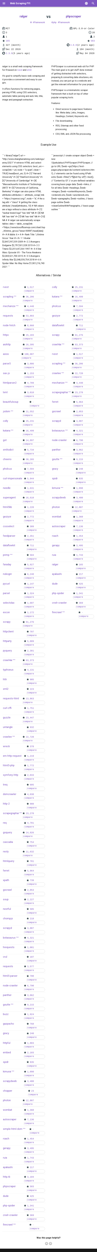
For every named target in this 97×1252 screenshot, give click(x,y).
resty (6, 851)
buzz (6, 1014)
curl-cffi (7, 707)
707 (32, 631)
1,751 (30, 708)
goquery (7, 832)
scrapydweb (10, 1081)
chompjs (8, 918)
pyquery (7, 650)
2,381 (30, 650)
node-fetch (9, 325)
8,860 (30, 325)
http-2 (6, 803)
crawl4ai (7, 660)
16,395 (30, 344)
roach (6, 1138)
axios (6, 353)
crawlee (7, 736)
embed (7, 1052)
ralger (23, 16)
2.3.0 (9, 53)
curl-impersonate (12, 478)
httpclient (8, 631)
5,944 (30, 478)
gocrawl (7, 889)
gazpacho (8, 1023)
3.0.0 (73, 45)
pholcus (7, 468)
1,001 (30, 947)
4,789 (30, 383)
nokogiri (7, 573)
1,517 (30, 287)
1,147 (30, 584)
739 (32, 880)
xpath (6, 880)
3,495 (30, 1148)
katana (6, 430)
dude (6, 1195)
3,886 (30, 363)
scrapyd (7, 927)
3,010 (30, 392)
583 (93, 41)
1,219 (30, 756)
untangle (8, 727)
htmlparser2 (10, 382)
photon (7, 1100)
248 (32, 1033)
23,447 (30, 717)
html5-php (8, 765)
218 (32, 918)
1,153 (30, 373)
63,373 (30, 660)
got (5, 440)
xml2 (29, 70)
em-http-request (12, 755)
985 (32, 679)
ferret (6, 870)
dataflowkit (9, 545)
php (54, 22)
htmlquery (8, 861)
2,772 (30, 516)
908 (32, 804)
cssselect (8, 526)
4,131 (30, 670)
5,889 (30, 641)
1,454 (30, 1138)
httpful (6, 1042)
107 (32, 957)
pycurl (6, 583)
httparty (7, 641)
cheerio (7, 459)
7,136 (30, 1119)
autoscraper (9, 1119)
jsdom (6, 411)
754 (32, 842)
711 (32, 545)
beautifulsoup (10, 401)
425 (32, 1196)
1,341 (30, 1205)
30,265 (30, 459)
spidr (6, 1061)
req (5, 822)
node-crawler (10, 985)
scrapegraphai (11, 813)
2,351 (30, 536)
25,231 (30, 421)
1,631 (30, 488)
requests (8, 315)
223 (32, 689)
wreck (6, 746)
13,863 (30, 698)
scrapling (8, 296)
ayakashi (8, 1167)
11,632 (30, 851)
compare (29, 291)
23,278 (30, 813)
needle (7, 487)
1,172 (30, 612)
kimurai (7, 1071)
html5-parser (10, 975)
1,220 (30, 507)
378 (32, 746)
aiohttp (7, 344)
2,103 (30, 1052)
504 (32, 555)
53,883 (30, 316)
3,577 (30, 966)
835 (32, 1062)
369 (32, 1215)
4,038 (30, 794)
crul (5, 956)
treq (5, 784)
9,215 (30, 1004)
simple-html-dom (12, 1128)
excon (6, 612)
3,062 (30, 995)
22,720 (30, 737)
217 (32, 1167)
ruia (5, 1157)
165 (8, 41)
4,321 (30, 938)
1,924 (30, 1014)
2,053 (30, 890)
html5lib (7, 507)
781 (32, 861)
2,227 (30, 899)
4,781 (30, 823)
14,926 (30, 832)
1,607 (30, 603)
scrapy (7, 621)
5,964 (30, 870)
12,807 (30, 1100)
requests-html (11, 698)
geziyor (7, 516)
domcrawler (9, 794)
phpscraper (73, 16)
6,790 (30, 985)
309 (32, 526)
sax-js (6, 373)
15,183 (30, 335)
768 (32, 1024)
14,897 (30, 440)
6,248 (30, 574)
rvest (19, 70)
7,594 (30, 469)
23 (32, 1091)
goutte (6, 1004)
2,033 (30, 775)
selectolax (8, 602)
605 (32, 784)
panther (7, 995)
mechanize (9, 306)
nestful (7, 908)
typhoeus (8, 669)
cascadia (8, 841)
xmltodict (8, 449)
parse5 (7, 363)
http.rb (6, 1176)
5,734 (30, 450)
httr (5, 679)
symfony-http (10, 774)
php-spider (9, 1205)
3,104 (30, 1177)
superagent (9, 497)
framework (39, 22)
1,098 (30, 1071)
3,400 (30, 1081)
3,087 (30, 928)
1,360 (30, 1110)
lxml (5, 392)
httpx (6, 334)
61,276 (30, 622)
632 (32, 727)
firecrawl (8, 1224)
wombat (7, 1109)
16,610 (30, 497)
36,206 (30, 296)
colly (5, 420)
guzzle (7, 717)
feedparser (9, 535)
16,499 (30, 430)
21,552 (30, 411)
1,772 (30, 765)
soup (6, 899)
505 (32, 909)
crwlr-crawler (10, 1215)
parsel (6, 593)
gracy (6, 1033)
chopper (7, 1090)
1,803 (30, 1043)
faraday (7, 564)
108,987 (29, 354)
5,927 (30, 564)
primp (6, 554)
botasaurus (9, 937)
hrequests (8, 947)
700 (32, 976)
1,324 (30, 593)
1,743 (30, 1158)
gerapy (7, 1148)
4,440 (30, 306)
